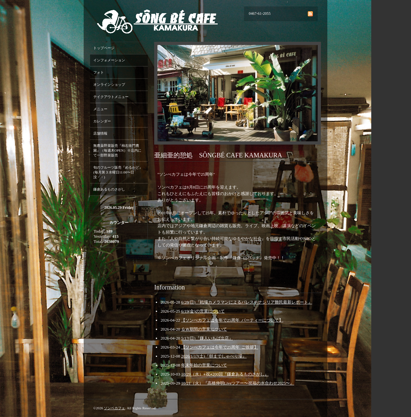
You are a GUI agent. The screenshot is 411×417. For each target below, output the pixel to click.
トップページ (103, 48)
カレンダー (102, 121)
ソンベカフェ (114, 408)
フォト (98, 72)
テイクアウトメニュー (111, 97)
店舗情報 (100, 133)
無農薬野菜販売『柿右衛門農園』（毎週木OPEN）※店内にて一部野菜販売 (117, 150)
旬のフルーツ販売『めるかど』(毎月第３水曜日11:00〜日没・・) (118, 172)
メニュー (100, 109)
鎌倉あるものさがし (109, 189)
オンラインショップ (109, 84)
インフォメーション (109, 60)
